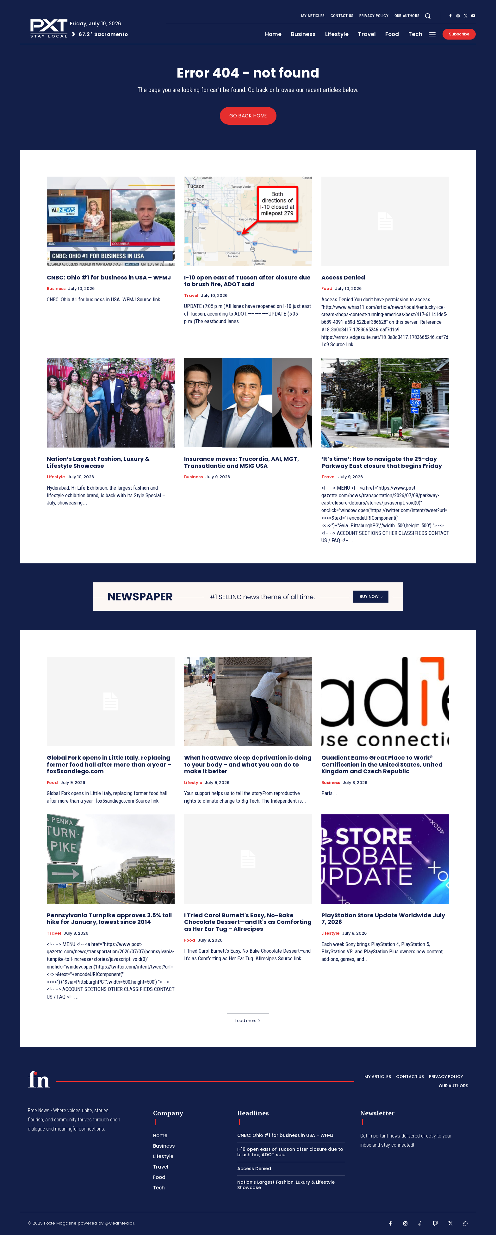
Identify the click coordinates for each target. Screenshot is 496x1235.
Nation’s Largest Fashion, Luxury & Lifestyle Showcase (98, 462)
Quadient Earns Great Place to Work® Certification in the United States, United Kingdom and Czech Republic (382, 764)
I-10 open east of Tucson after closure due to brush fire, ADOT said (247, 280)
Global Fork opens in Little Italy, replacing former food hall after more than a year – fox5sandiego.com (109, 764)
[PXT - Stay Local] (39, 1079)
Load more (248, 1020)
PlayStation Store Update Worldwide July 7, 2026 (383, 918)
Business (56, 289)
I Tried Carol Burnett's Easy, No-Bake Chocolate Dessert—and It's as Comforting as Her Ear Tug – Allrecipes (248, 922)
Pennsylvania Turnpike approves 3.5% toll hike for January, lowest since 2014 (109, 918)
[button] (427, 15)
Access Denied (343, 277)
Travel (191, 295)
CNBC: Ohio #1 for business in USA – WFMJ (109, 277)
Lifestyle (56, 477)
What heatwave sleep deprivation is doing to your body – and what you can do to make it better (248, 764)
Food (326, 289)
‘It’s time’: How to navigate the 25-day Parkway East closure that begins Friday (381, 462)
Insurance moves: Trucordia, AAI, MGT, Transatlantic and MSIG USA (241, 462)
